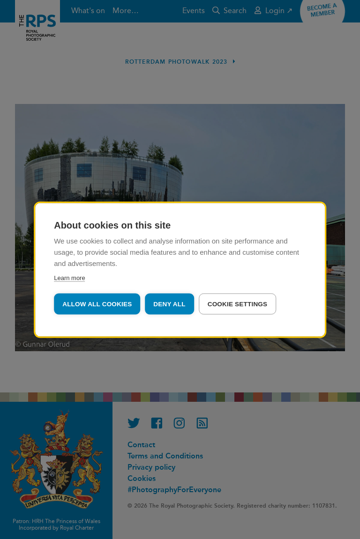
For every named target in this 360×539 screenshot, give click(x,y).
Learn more (69, 277)
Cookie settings (238, 303)
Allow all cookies (97, 303)
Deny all (169, 303)
